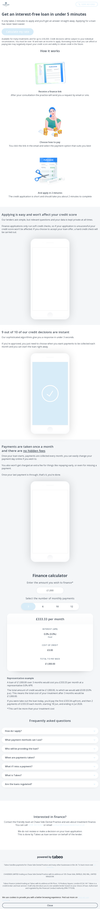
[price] (50, 590)
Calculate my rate (17, 32)
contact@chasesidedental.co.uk (69, 824)
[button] (50, 393)
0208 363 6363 (35, 824)
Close (50, 905)
